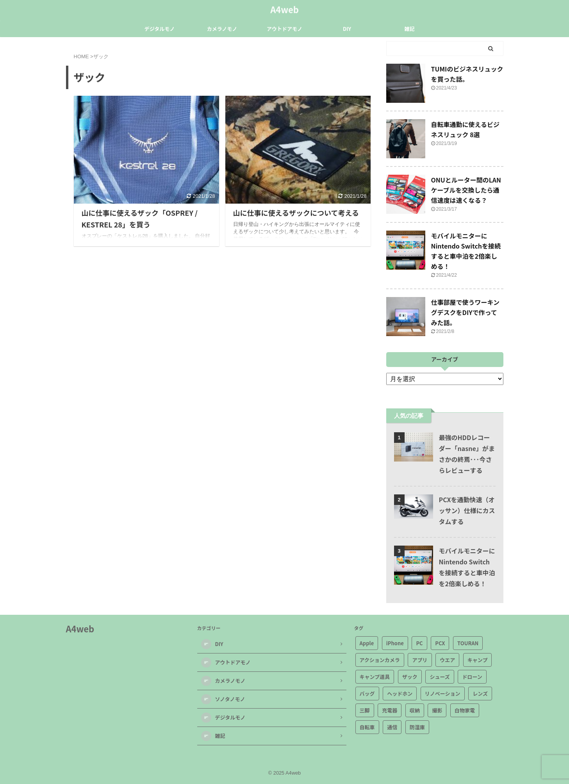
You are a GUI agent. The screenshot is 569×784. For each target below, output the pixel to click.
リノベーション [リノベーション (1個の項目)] (442, 693)
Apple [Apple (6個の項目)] (367, 643)
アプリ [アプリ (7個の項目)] (419, 660)
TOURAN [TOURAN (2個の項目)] (467, 643)
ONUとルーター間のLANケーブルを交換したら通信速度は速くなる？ (466, 190)
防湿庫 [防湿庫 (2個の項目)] (417, 727)
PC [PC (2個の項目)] (419, 643)
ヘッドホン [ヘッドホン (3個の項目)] (399, 693)
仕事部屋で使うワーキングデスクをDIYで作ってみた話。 (465, 312)
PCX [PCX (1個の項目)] (440, 643)
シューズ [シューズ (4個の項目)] (439, 676)
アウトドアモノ (284, 28)
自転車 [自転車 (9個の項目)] (367, 727)
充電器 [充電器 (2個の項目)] (389, 710)
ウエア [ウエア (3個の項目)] (447, 660)
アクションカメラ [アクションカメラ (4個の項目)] (380, 660)
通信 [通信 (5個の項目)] (392, 727)
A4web (284, 8)
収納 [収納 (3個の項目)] (415, 710)
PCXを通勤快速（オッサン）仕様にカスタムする (467, 510)
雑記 (409, 28)
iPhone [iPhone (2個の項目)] (395, 643)
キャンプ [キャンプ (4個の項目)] (477, 660)
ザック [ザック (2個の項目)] (409, 676)
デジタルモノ (159, 28)
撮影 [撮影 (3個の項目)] (437, 710)
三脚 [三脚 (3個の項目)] (365, 710)
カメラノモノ (222, 28)
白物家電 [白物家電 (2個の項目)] (465, 710)
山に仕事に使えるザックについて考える (296, 213)
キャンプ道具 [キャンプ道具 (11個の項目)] (375, 676)
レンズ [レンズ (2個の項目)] (480, 693)
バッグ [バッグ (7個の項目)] (367, 693)
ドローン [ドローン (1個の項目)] (472, 676)
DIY (347, 28)
